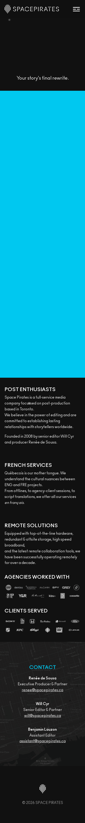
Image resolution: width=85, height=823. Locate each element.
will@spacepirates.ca (42, 716)
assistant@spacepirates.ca (42, 741)
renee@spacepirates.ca (42, 690)
